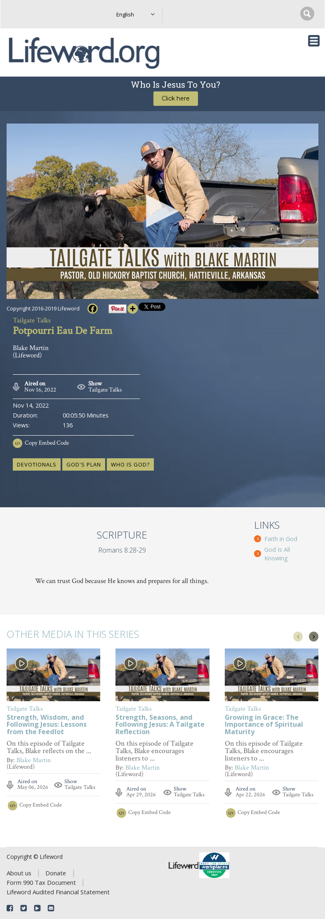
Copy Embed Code (47, 443)
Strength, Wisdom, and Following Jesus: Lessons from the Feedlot (47, 725)
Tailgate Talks (105, 390)
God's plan (83, 464)
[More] (132, 308)
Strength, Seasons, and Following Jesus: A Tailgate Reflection (160, 725)
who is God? (130, 464)
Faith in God (280, 539)
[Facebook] (92, 308)
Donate (55, 873)
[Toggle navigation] (314, 41)
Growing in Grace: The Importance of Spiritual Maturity (264, 725)
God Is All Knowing (277, 554)
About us (19, 873)
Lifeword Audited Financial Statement (58, 892)
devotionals (37, 464)
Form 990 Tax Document (41, 882)
